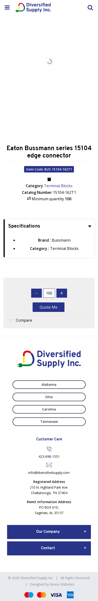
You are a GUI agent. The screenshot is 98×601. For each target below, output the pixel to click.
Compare (19, 320)
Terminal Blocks (58, 185)
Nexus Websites (62, 584)
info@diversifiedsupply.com (49, 472)
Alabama (49, 384)
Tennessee (49, 421)
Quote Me (48, 307)
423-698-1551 (49, 456)
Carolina (49, 409)
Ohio (49, 397)
